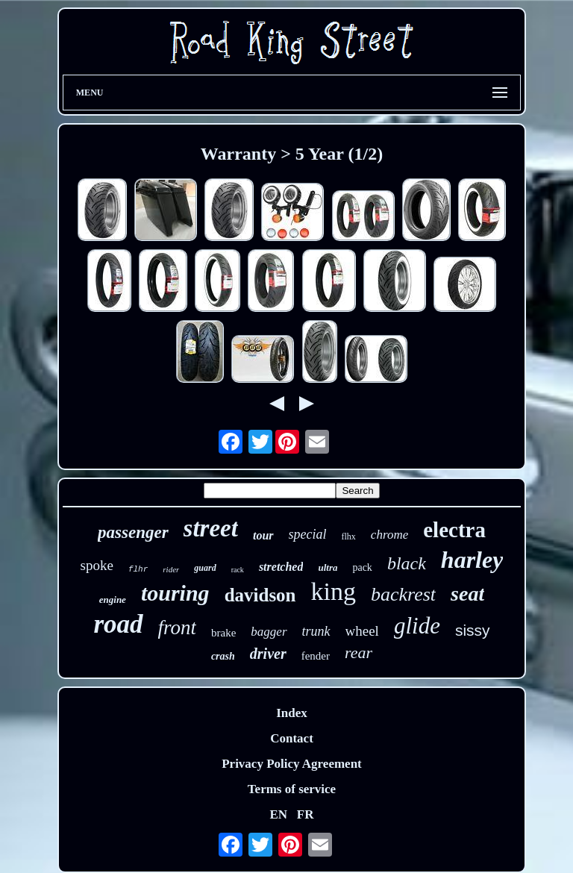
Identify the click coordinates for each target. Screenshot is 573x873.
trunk (316, 631)
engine (112, 599)
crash (223, 656)
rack (237, 570)
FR (305, 814)
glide (417, 626)
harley (472, 559)
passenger (133, 532)
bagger (268, 632)
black (406, 563)
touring (175, 593)
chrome (389, 535)
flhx (349, 536)
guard (205, 568)
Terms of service (292, 789)
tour (263, 535)
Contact (291, 738)
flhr (138, 569)
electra (454, 530)
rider (171, 569)
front (177, 627)
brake (223, 633)
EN (278, 814)
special (308, 534)
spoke (97, 565)
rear (358, 652)
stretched (281, 566)
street (211, 528)
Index (291, 713)
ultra (327, 567)
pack (362, 567)
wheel (362, 631)
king (333, 591)
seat (467, 593)
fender (315, 656)
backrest (403, 594)
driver (268, 653)
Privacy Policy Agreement (292, 764)
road (118, 624)
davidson (260, 595)
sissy (472, 630)
